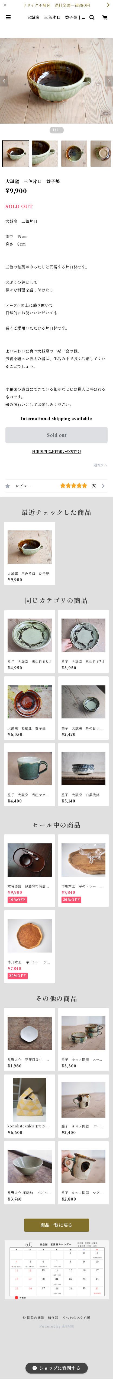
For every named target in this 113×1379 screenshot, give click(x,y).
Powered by (56, 1326)
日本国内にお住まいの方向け (56, 451)
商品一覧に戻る (57, 1225)
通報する (101, 465)
